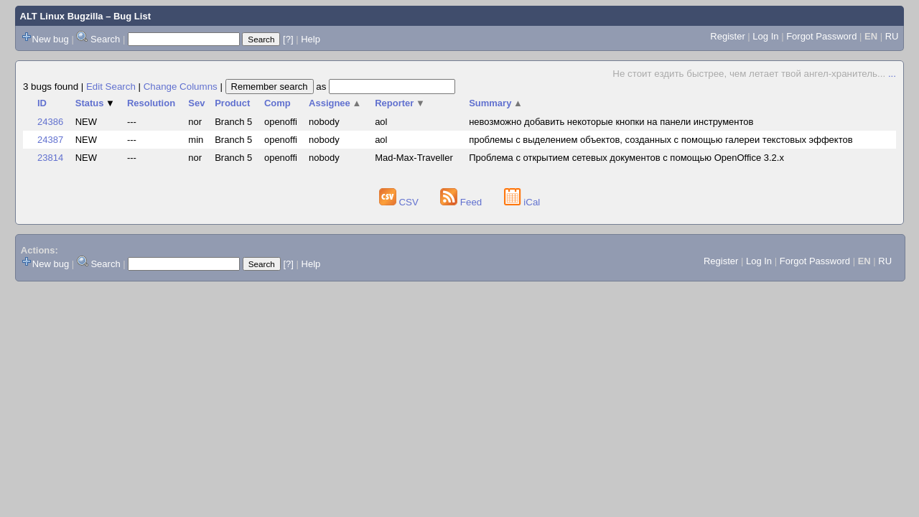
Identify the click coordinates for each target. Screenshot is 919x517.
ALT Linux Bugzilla (61, 16)
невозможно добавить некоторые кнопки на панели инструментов (611, 121)
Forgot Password (821, 36)
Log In (765, 36)
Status (95, 103)
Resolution (151, 103)
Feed (462, 202)
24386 (50, 121)
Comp (277, 103)
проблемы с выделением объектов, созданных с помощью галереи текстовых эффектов (661, 139)
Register (727, 36)
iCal (522, 202)
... (892, 73)
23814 (50, 157)
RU (892, 36)
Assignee (335, 103)
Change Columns (181, 86)
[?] (288, 39)
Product (232, 103)
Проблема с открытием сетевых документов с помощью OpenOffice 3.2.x (626, 157)
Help (310, 39)
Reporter (400, 103)
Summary (496, 103)
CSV (400, 202)
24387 (50, 139)
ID (42, 103)
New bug (50, 39)
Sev (196, 103)
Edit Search (111, 86)
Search (105, 39)
